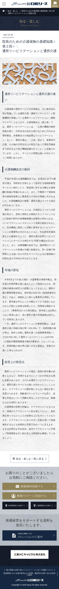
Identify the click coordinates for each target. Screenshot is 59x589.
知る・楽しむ (13, 11)
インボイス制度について (43, 570)
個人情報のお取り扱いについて (18, 570)
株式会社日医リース (29, 4)
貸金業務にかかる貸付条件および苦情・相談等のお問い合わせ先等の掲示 (29, 574)
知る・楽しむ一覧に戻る (28, 458)
